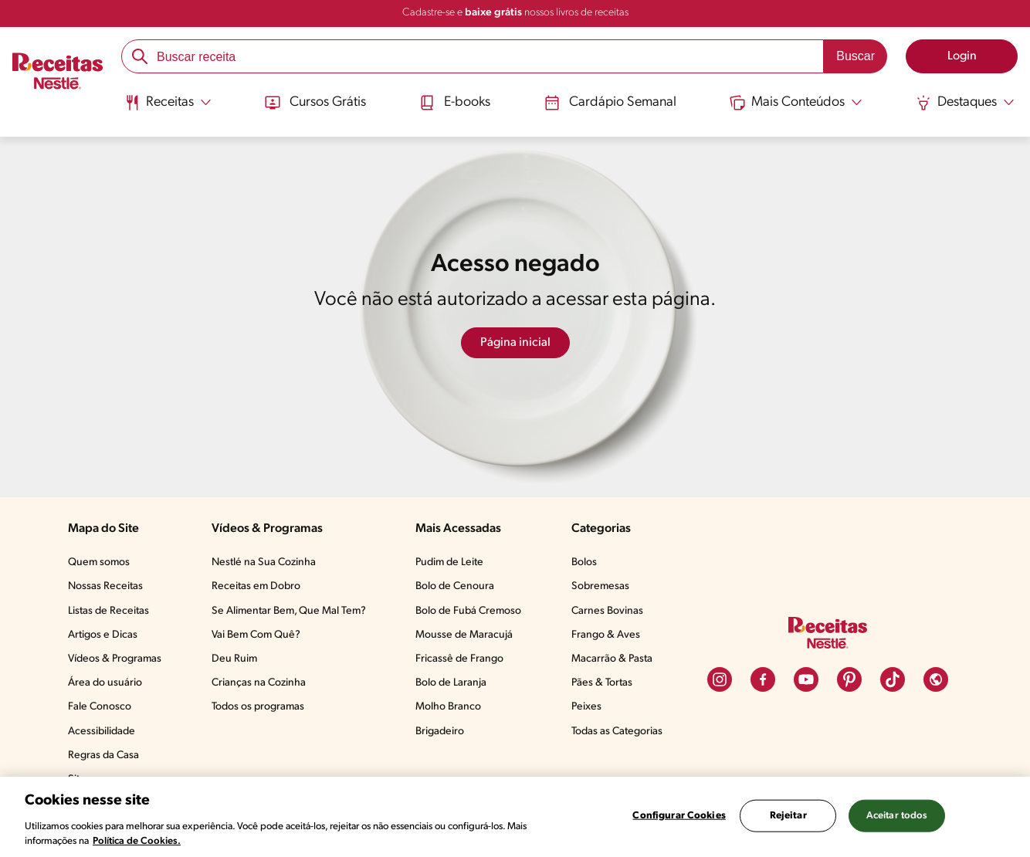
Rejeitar (788, 816)
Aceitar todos (897, 816)
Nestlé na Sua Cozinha (264, 562)
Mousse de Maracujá (464, 635)
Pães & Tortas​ (601, 683)
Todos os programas (258, 707)
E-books (454, 102)
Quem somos (99, 562)
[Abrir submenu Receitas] (168, 102)
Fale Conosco (99, 707)
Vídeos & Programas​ (114, 659)
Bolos (584, 562)
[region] (515, 817)
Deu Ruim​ (234, 659)
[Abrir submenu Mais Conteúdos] (796, 102)
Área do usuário (105, 683)
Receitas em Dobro (256, 586)
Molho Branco (448, 707)
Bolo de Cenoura (454, 586)
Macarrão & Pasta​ (611, 659)
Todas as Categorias (616, 731)
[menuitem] (168, 108)
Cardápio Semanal (610, 102)
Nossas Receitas (105, 586)
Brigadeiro (439, 731)
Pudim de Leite (449, 562)
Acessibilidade (101, 731)
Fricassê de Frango (459, 659)
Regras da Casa (103, 755)
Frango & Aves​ (605, 635)
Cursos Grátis (315, 102)
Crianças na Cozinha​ (259, 683)
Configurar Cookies (678, 816)
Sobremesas (600, 586)
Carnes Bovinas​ (607, 611)
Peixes (586, 707)
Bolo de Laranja (450, 683)
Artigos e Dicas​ (102, 635)
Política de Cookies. (137, 841)
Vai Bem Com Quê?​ (256, 635)
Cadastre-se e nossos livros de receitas (515, 13)
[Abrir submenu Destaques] (965, 102)
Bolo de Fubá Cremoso (468, 611)
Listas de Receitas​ (108, 611)
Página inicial (515, 343)
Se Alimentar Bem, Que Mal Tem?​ (289, 611)
